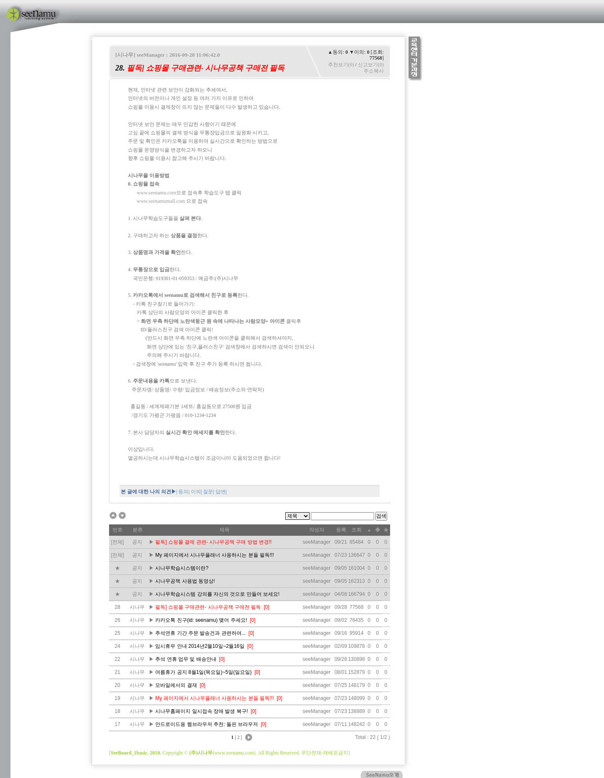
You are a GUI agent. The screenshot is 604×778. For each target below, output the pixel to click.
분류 (138, 530)
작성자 (316, 530)
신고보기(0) (371, 65)
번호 (117, 530)
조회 (356, 530)
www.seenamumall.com (161, 201)
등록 (341, 530)
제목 (224, 530)
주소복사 (374, 71)
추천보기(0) (341, 65)
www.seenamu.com (156, 193)
